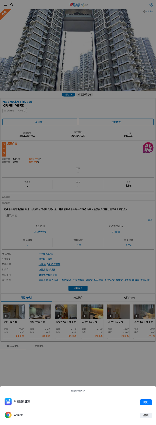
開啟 (146, 402)
